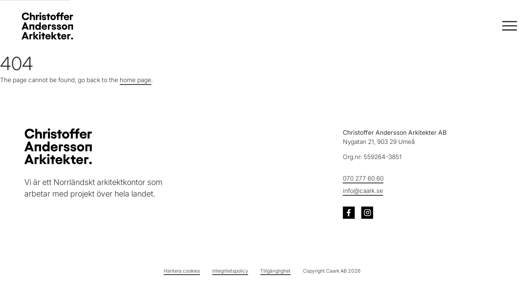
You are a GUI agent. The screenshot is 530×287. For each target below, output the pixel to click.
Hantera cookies (182, 271)
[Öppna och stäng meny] (508, 26)
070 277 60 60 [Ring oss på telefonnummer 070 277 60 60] (363, 178)
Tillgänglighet (275, 271)
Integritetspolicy (230, 271)
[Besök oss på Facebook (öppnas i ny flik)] (349, 212)
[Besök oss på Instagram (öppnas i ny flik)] (367, 212)
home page (135, 80)
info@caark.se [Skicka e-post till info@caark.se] (363, 190)
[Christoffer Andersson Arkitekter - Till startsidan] (58, 146)
